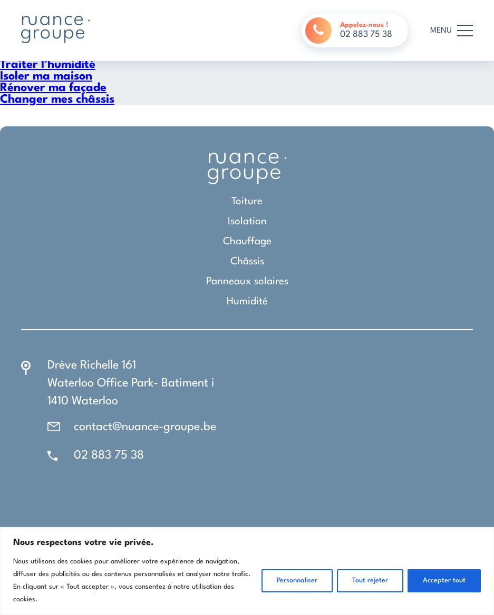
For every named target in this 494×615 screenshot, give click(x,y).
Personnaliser (297, 580)
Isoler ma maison (46, 76)
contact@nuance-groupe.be (145, 427)
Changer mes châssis (57, 99)
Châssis (247, 261)
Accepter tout (444, 580)
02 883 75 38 (109, 455)
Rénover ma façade (53, 88)
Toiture (247, 201)
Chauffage (247, 241)
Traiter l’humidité (47, 65)
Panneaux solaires (247, 281)
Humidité (247, 301)
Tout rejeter (370, 580)
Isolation (247, 221)
